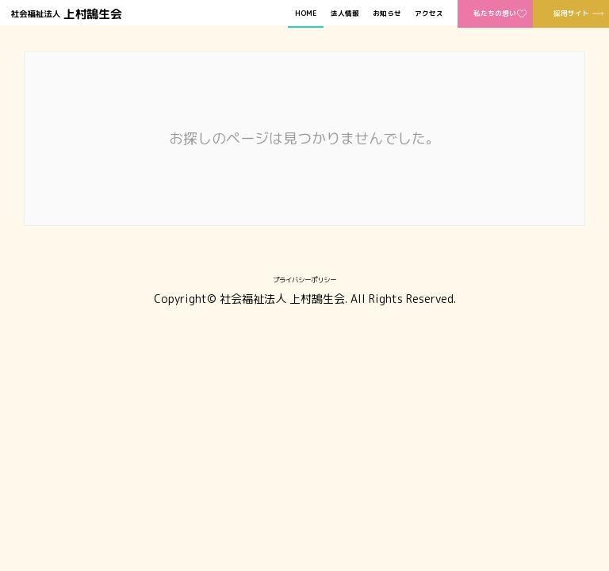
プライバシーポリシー (304, 280)
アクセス (429, 13)
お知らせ (387, 13)
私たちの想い (494, 13)
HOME (305, 13)
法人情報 (345, 13)
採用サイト (571, 13)
